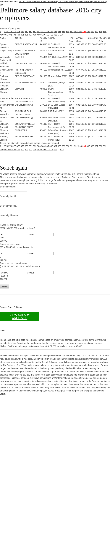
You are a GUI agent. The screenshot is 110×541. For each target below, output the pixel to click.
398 (100, 31)
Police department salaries (41, 1)
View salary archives (19, 316)
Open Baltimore (15, 307)
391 (71, 31)
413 (55, 35)
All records (24, 1)
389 (63, 31)
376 (10, 31)
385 (47, 31)
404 (18, 35)
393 (80, 31)
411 (47, 35)
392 (76, 31)
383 (38, 31)
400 (1, 35)
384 (43, 31)
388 (59, 31)
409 (38, 35)
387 (55, 31)
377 (14, 31)
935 (61, 35)
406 (26, 35)
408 (34, 35)
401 (6, 35)
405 (22, 35)
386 (51, 31)
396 (92, 31)
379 (22, 31)
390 (67, 31)
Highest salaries (82, 1)
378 (18, 31)
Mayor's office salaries (64, 1)
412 (51, 35)
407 (30, 35)
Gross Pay (93, 38)
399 (104, 31)
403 (14, 35)
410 (43, 35)
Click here (76, 174)
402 (10, 35)
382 (34, 31)
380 (26, 31)
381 (30, 31)
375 (6, 31)
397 (96, 31)
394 (84, 31)
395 (88, 31)
